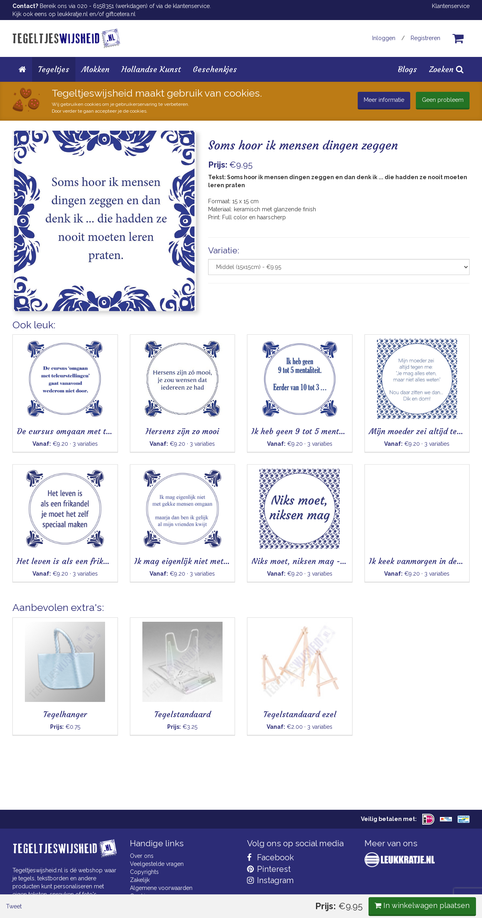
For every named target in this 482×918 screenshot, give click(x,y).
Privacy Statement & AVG (162, 904)
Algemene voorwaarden (161, 888)
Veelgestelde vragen (157, 864)
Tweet (26, 332)
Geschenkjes (215, 69)
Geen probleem (443, 100)
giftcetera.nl (120, 14)
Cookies (140, 896)
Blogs (407, 69)
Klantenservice (451, 6)
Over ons (142, 856)
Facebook (270, 857)
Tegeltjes (53, 69)
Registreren (425, 38)
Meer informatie (384, 100)
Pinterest (269, 869)
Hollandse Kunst (151, 69)
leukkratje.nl (72, 14)
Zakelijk (140, 880)
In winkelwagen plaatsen (409, 332)
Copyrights (144, 872)
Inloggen (383, 38)
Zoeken (446, 69)
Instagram (270, 880)
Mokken (95, 69)
